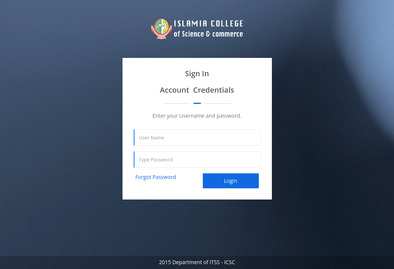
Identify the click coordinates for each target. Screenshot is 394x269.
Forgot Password (156, 176)
